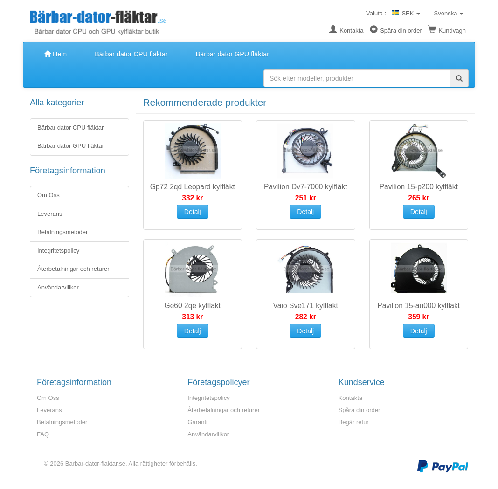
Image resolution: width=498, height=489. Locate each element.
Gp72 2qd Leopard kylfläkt (192, 187)
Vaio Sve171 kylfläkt (305, 306)
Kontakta (346, 30)
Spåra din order (396, 30)
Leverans (49, 213)
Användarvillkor (58, 287)
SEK (406, 13)
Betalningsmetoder (62, 231)
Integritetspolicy (58, 250)
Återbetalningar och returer (73, 268)
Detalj (192, 211)
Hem (55, 54)
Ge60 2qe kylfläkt (193, 306)
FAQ (43, 434)
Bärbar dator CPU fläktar (131, 54)
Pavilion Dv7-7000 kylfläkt (305, 187)
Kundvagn (447, 30)
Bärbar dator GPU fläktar (232, 54)
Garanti (197, 422)
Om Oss (48, 195)
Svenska (447, 13)
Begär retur (354, 422)
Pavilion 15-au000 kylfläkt (418, 306)
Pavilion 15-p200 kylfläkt (419, 187)
